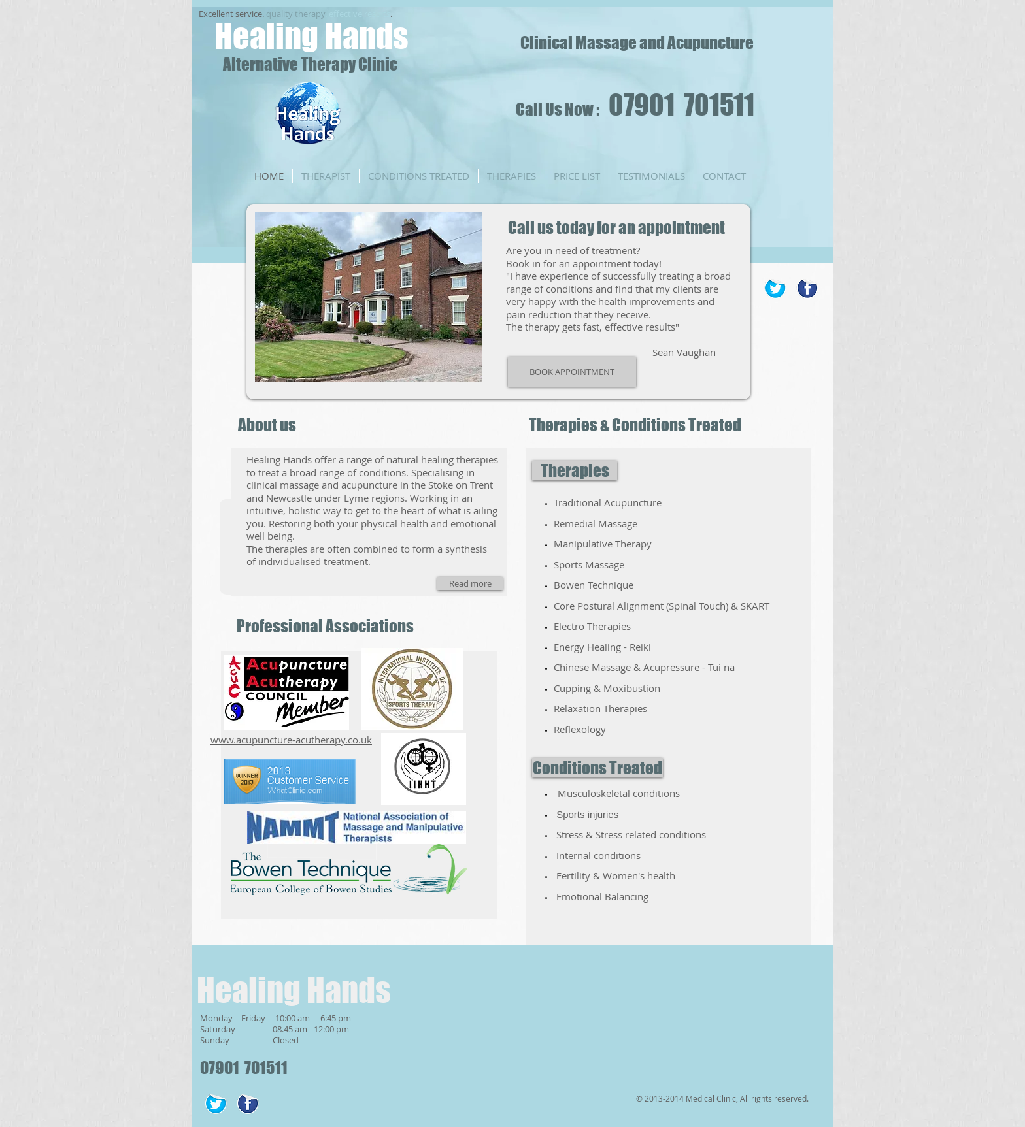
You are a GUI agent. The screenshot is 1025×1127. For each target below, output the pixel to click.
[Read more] (470, 583)
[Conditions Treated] (597, 767)
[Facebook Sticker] (807, 287)
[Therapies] (574, 470)
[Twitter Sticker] (775, 287)
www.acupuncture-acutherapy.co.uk (291, 739)
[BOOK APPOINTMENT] (572, 372)
